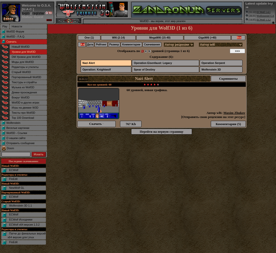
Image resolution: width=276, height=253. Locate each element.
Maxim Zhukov (234, 113)
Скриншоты (228, 78)
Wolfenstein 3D (211, 69)
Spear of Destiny (144, 69)
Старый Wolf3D (21, 72)
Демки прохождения (24, 92)
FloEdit (13, 178)
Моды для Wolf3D (23, 61)
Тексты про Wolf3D (23, 112)
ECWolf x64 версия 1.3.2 (24, 224)
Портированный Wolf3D (26, 77)
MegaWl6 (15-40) (159, 37)
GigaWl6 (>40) (207, 37)
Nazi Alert (88, 63)
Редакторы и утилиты (25, 67)
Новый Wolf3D (21, 46)
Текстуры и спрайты (24, 82)
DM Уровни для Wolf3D (26, 56)
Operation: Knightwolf (96, 69)
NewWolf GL (16, 187)
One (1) (89, 37)
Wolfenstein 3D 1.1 (20, 205)
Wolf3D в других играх (25, 102)
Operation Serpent (213, 63)
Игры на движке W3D (25, 107)
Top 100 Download (23, 117)
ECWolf (13, 170)
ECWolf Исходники (20, 219)
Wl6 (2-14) (118, 37)
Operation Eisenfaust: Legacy (153, 63)
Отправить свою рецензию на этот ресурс (213, 117)
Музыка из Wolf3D (23, 87)
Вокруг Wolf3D (20, 97)
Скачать (11, 41)
